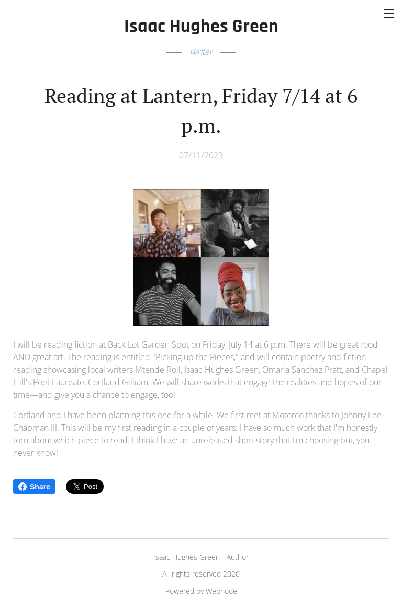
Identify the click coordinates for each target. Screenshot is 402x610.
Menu (389, 13)
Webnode (221, 591)
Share (34, 486)
